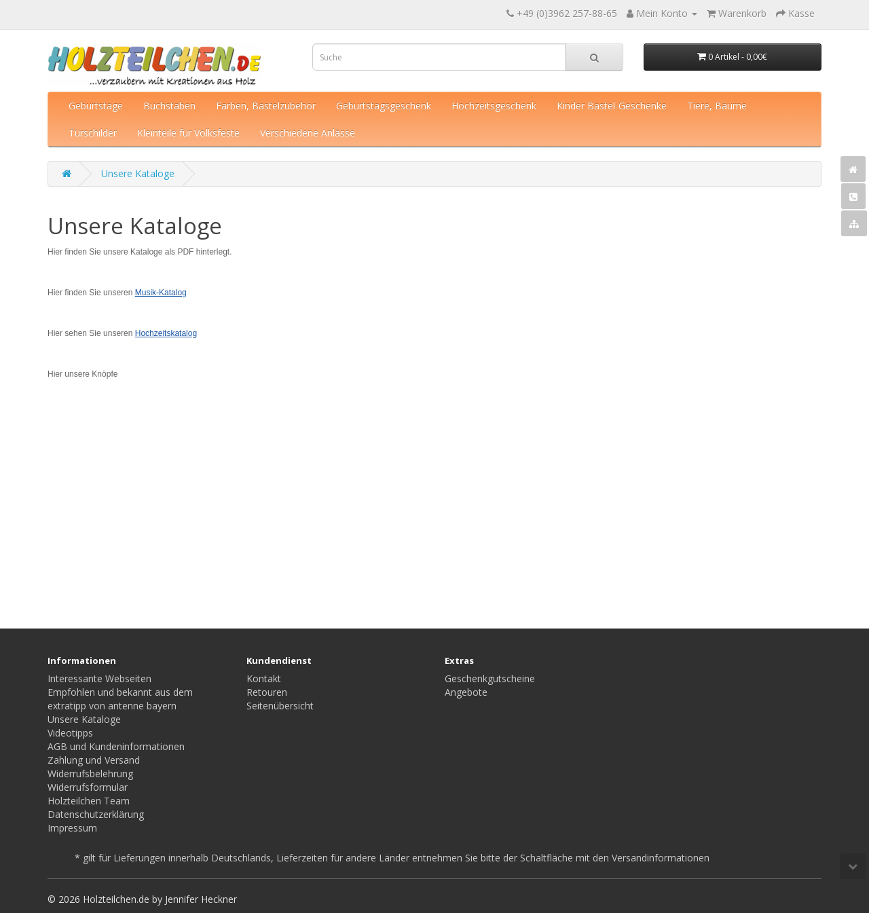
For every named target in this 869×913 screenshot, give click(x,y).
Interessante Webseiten (99, 678)
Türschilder (93, 132)
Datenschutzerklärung (96, 814)
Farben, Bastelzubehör (266, 105)
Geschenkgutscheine (490, 678)
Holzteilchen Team (89, 800)
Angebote (466, 692)
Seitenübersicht (280, 705)
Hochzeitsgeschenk (493, 105)
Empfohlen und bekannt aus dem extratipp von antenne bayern (120, 699)
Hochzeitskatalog (166, 333)
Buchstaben (169, 105)
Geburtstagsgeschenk (383, 105)
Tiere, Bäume (717, 105)
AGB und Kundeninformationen (116, 746)
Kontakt (263, 678)
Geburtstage (96, 105)
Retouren (266, 692)
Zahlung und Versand (94, 759)
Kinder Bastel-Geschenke (612, 105)
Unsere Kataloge (137, 173)
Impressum (72, 827)
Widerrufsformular (88, 787)
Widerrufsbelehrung (90, 773)
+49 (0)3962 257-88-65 (567, 13)
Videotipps (70, 732)
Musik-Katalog (161, 292)
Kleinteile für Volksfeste (188, 132)
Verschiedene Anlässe (307, 132)
